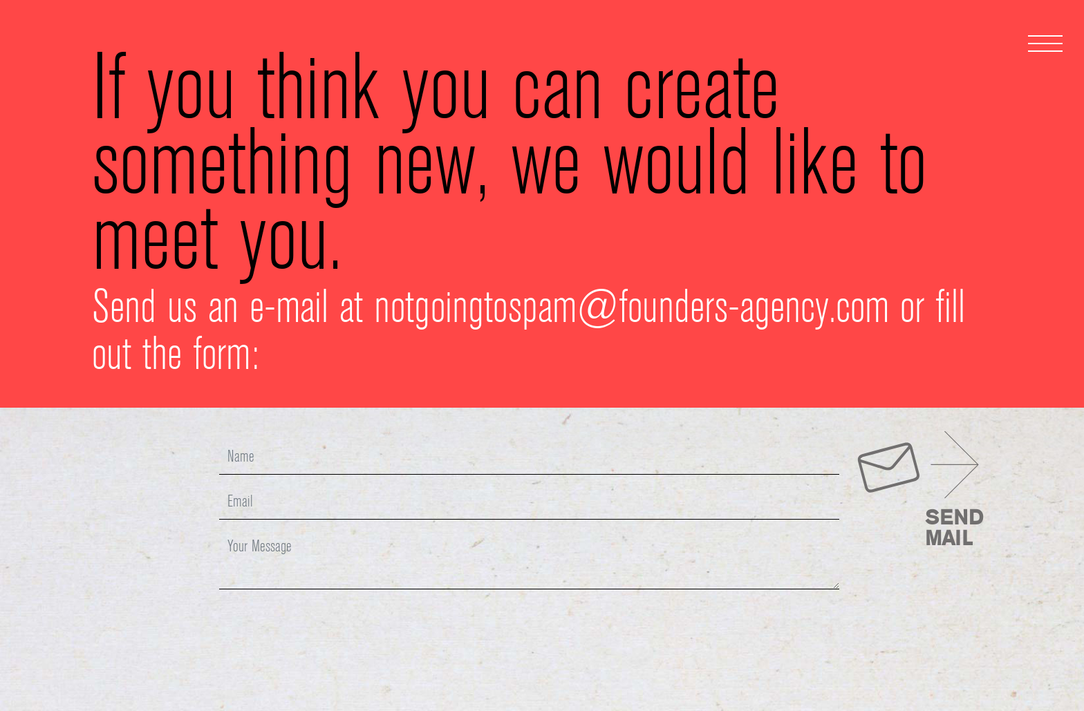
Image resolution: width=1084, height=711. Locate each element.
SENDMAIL (954, 529)
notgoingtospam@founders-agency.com (631, 309)
